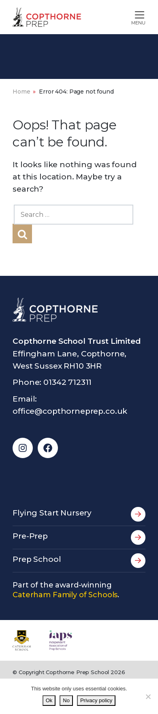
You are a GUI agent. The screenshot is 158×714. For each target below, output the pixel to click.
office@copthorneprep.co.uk (70, 411)
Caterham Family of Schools (65, 594)
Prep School (79, 560)
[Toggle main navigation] (121, 17)
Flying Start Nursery (79, 514)
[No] (148, 696)
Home (21, 91)
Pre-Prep (79, 537)
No (66, 700)
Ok (49, 700)
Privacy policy (96, 700)
